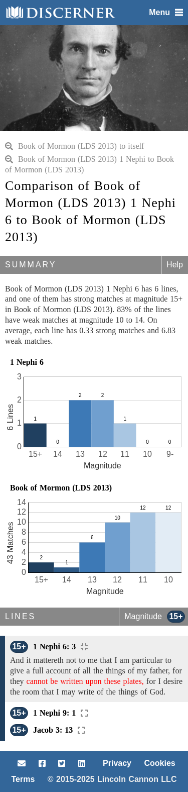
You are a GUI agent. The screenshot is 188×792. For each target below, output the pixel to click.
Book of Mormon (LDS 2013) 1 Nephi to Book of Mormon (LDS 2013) (89, 164)
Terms (23, 779)
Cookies (159, 763)
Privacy (117, 763)
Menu (166, 12)
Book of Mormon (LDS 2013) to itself (74, 146)
